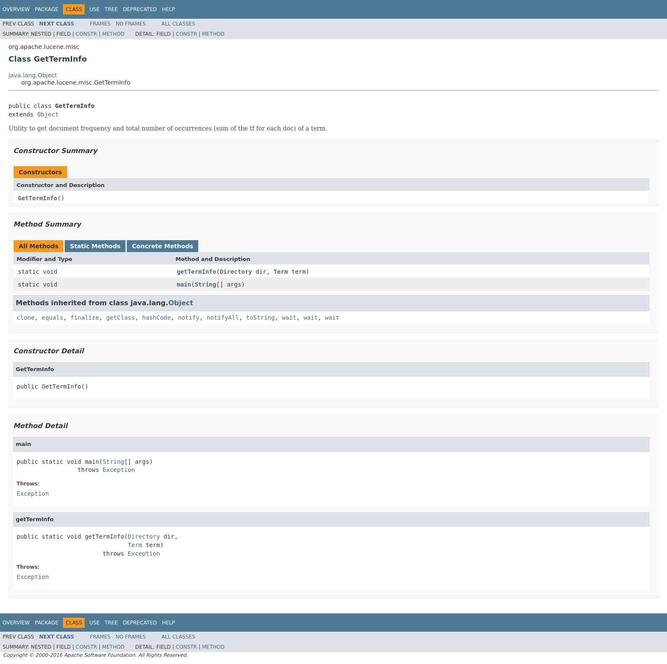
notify (189, 317)
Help (168, 9)
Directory (236, 271)
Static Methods (95, 246)
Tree (111, 9)
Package (46, 9)
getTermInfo (197, 271)
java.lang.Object (33, 75)
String (206, 284)
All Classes (178, 24)
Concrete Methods (162, 246)
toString (260, 317)
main (184, 284)
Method (113, 34)
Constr (86, 34)
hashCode (156, 317)
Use (94, 9)
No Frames (131, 24)
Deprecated (140, 9)
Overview (16, 9)
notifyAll (223, 317)
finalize (84, 317)
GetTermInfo (37, 198)
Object (48, 114)
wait (289, 317)
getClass (120, 317)
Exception (119, 469)
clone (25, 317)
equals (52, 317)
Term (281, 271)
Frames (100, 24)
